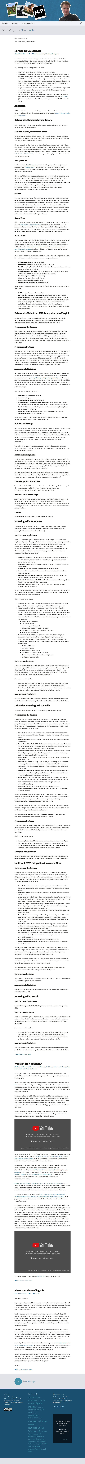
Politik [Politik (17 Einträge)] (42, 1436)
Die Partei (55, 1067)
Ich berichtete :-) (19, 1085)
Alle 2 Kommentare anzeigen (24, 1369)
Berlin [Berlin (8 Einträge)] (29, 1397)
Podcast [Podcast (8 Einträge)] (38, 1436)
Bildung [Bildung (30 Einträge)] (34, 1397)
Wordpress (55, 54)
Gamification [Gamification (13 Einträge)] (32, 1409)
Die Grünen (49, 1067)
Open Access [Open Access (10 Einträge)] (44, 1431)
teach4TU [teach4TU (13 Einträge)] (43, 1441)
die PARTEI (40, 1276)
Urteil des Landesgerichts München (31, 225)
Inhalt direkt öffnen (65, 1440)
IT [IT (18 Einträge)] (42, 1418)
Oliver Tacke (28, 30)
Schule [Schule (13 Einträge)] (42, 1439)
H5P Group (64, 97)
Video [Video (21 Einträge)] (30, 1446)
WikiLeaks (34, 1069)
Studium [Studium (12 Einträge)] (38, 1441)
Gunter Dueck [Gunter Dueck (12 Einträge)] (40, 1409)
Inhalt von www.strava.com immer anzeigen (62, 1431)
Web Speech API (30, 167)
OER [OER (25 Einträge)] (35, 1428)
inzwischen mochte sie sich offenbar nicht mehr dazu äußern (33, 1174)
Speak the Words (31, 165)
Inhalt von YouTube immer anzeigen (43, 1141)
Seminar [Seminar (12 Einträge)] (30, 1441)
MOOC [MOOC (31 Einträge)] (31, 1428)
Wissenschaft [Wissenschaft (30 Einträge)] (40, 1449)
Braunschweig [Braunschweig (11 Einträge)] (32, 1400)
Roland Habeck (27, 1069)
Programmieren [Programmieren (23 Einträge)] (34, 1439)
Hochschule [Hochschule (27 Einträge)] (33, 1417)
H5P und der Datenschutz (27, 51)
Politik (29, 1067)
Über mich (5, 23)
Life (38, 1293)
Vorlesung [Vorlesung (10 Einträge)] (35, 1446)
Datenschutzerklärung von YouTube (48, 1137)
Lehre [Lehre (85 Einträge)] (43, 1421)
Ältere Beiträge (24, 1381)
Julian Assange (62, 1067)
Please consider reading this (29, 1290)
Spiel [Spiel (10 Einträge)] (34, 1441)
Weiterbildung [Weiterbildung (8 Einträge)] (31, 1449)
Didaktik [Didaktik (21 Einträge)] (31, 1403)
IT (29, 54)
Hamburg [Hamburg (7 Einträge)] (34, 1412)
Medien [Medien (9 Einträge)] (36, 1425)
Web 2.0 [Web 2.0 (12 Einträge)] (40, 1446)
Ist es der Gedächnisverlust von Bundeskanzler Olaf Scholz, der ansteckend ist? (38, 1183)
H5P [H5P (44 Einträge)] (30, 1412)
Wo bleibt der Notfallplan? (28, 1064)
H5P (46, 54)
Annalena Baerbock (40, 1067)
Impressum (15, 23)
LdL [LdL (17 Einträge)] (39, 1421)
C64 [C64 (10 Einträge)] (44, 1400)
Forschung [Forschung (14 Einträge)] (39, 1407)
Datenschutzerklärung (28, 23)
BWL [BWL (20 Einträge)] (41, 1400)
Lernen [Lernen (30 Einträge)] (31, 1424)
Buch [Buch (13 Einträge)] (37, 1400)
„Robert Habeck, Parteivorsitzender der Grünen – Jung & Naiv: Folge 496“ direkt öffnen (45, 1148)
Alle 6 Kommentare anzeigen (24, 1281)
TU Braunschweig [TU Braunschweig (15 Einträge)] (33, 1444)
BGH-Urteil (28, 154)
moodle (50, 54)
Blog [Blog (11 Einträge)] (39, 1397)
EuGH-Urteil (18, 154)
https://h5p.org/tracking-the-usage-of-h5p (44, 378)
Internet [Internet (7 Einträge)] (39, 1418)
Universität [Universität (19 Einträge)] (43, 1444)
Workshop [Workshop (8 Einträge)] (30, 1451)
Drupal (42, 54)
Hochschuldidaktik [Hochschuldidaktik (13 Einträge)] (33, 1415)
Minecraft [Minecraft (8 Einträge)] (40, 1425)
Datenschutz (36, 54)
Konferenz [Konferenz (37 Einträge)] (32, 1421)
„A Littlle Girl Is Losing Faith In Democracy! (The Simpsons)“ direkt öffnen (48, 1270)
